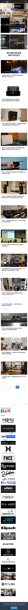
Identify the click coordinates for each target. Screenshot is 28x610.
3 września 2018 (5, 357)
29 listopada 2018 (5, 225)
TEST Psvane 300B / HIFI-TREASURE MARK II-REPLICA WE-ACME (13, 148)
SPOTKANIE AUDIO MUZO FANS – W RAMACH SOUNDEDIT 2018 (13, 269)
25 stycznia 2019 (5, 177)
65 (14, 387)
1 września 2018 (5, 381)
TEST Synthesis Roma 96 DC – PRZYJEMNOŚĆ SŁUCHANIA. (11, 100)
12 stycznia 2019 (5, 201)
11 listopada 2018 (5, 274)
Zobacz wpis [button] (14, 9)
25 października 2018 (5, 309)
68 (24, 387)
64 (10, 387)
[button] (1, 10)
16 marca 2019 (4, 104)
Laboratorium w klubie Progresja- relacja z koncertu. (12, 75)
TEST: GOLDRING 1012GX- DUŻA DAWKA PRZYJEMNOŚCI (12, 329)
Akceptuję (14, 607)
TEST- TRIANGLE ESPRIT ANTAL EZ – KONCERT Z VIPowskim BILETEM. (13, 196)
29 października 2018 (5, 298)
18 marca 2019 (4, 80)
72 (5, 390)
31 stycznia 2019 (5, 153)
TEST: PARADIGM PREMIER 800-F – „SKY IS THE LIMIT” (13, 293)
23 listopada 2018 (5, 249)
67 (20, 387)
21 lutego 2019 (4, 128)
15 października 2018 (5, 333)
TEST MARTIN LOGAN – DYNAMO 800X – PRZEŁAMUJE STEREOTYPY (14, 124)
